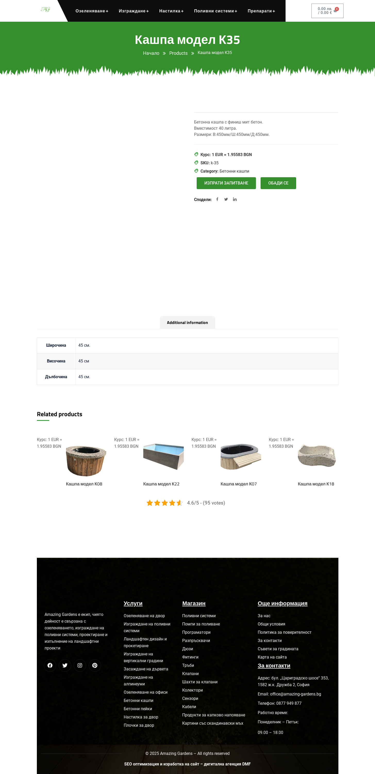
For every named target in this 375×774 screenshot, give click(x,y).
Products (178, 53)
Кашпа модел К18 (316, 484)
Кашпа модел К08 (84, 484)
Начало (151, 53)
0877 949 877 (289, 703)
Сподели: (203, 199)
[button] (226, 183)
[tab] (187, 322)
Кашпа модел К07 (238, 484)
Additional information (187, 322)
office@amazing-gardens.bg (295, 694)
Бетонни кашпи (234, 171)
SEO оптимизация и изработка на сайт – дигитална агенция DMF (187, 764)
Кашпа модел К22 (161, 484)
